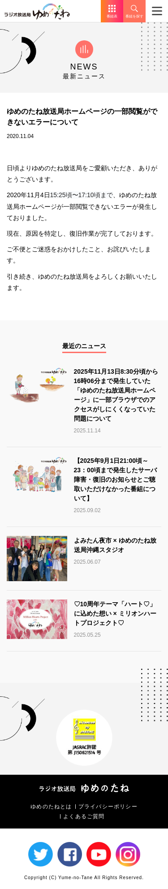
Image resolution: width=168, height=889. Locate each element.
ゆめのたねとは (51, 806)
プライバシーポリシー (108, 806)
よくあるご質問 (83, 816)
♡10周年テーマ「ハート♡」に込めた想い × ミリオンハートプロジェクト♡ (115, 613)
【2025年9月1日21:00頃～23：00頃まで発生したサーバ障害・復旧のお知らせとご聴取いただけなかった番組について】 (115, 479)
